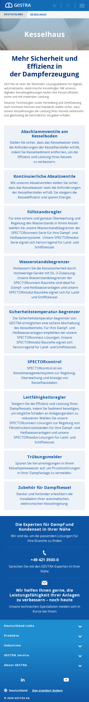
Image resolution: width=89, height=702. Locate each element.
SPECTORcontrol (44, 361)
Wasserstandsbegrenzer (44, 261)
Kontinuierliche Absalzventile (44, 176)
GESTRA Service (16, 655)
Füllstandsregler (44, 211)
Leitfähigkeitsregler (44, 397)
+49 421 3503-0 (45, 559)
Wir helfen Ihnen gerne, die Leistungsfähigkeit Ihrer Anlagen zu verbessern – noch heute (44, 594)
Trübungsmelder (44, 456)
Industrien (12, 645)
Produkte (11, 635)
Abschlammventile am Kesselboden (44, 134)
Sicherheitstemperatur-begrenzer (44, 311)
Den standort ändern (47, 690)
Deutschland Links (19, 626)
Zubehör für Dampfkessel (44, 487)
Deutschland (13, 14)
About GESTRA (15, 665)
